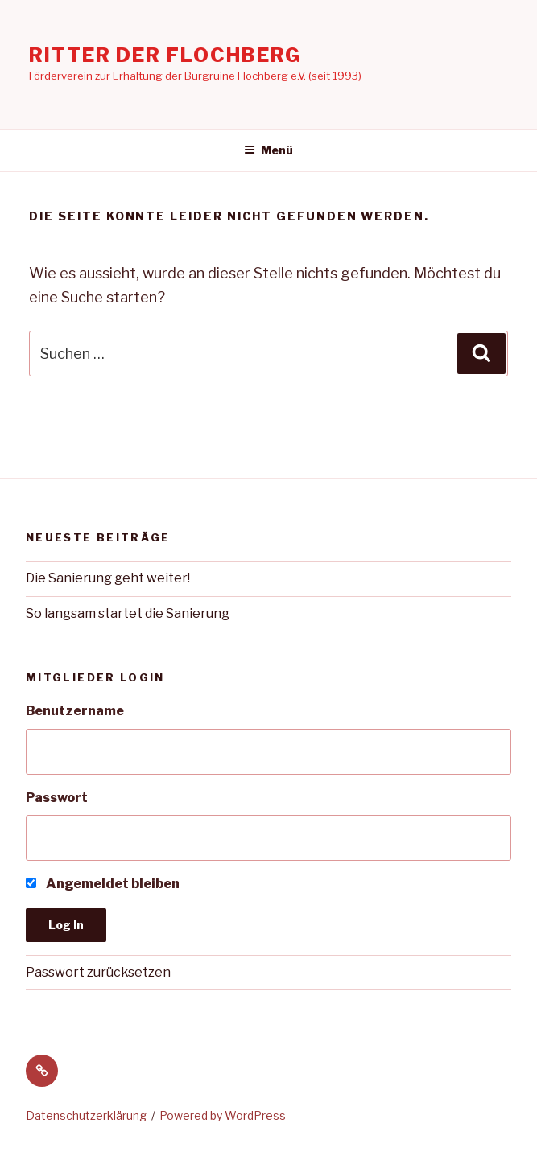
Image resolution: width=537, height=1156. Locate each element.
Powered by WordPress (222, 1115)
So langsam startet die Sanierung (127, 613)
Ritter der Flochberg (165, 55)
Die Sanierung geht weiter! (108, 578)
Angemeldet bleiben (103, 883)
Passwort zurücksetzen (98, 972)
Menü (268, 150)
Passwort (57, 797)
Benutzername (75, 710)
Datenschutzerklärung (86, 1115)
